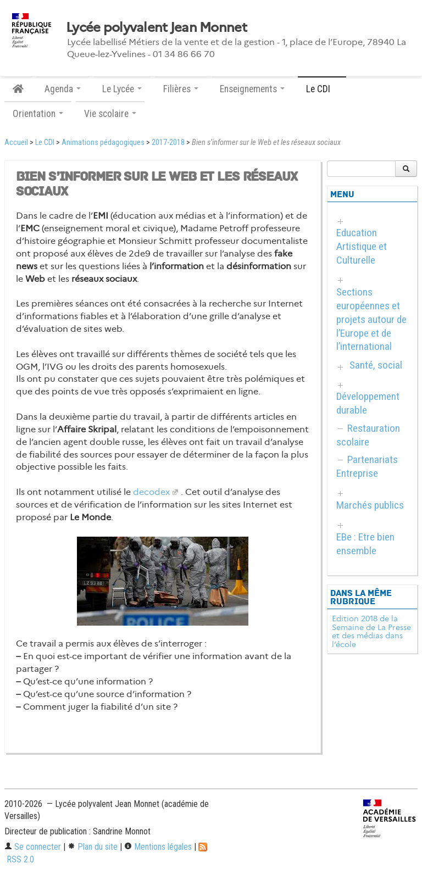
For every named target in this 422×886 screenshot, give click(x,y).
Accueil (16, 142)
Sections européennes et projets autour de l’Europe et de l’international (371, 319)
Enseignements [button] (252, 88)
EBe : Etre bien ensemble (365, 544)
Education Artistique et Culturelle (361, 246)
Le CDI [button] (322, 88)
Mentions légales (158, 847)
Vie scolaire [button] (110, 113)
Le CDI (44, 142)
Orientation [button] (38, 113)
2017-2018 (168, 142)
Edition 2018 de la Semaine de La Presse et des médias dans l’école (371, 631)
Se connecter (32, 847)
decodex (151, 492)
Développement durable (367, 403)
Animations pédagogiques (103, 142)
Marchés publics (370, 505)
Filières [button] (180, 88)
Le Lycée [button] (122, 88)
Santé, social (375, 365)
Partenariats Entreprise (367, 466)
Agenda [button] (63, 88)
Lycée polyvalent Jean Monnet (156, 27)
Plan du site (93, 847)
